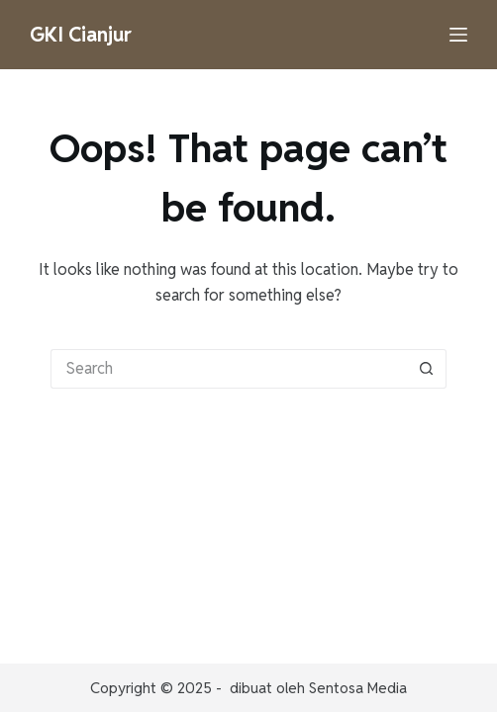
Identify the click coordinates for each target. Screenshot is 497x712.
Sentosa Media (358, 687)
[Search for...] (228, 369)
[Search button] (427, 369)
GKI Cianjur (81, 34)
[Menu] (458, 35)
